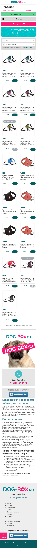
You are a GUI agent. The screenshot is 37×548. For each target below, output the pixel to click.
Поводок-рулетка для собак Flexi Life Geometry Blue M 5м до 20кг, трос (9, 74)
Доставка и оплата (13, 521)
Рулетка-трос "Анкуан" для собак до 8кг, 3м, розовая (27, 244)
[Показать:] (20, 40)
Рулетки (9, 516)
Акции (9, 503)
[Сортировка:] (20, 44)
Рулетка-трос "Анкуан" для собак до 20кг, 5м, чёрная (9, 244)
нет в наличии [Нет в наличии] (15, 149)
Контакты (28, 10)
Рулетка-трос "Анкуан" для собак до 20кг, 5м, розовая (27, 210)
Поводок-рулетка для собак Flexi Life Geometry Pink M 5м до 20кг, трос (9, 108)
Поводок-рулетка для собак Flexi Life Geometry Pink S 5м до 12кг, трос (27, 108)
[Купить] (15, 80)
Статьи (9, 523)
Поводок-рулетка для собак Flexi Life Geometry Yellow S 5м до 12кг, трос (27, 142)
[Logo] (18, 2)
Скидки (9, 505)
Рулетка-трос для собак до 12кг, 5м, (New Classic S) (9, 176)
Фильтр (3, 536)
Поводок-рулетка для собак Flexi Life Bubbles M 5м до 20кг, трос (9, 313)
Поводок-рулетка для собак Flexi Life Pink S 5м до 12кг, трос (27, 278)
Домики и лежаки (13, 512)
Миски (9, 510)
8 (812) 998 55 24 (18, 383)
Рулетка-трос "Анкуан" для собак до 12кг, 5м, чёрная (9, 210)
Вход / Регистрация (9, 10)
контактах (14, 475)
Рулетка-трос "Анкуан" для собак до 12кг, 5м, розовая (27, 176)
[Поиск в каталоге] (16, 14)
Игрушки (10, 514)
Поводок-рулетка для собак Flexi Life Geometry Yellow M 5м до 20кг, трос (9, 142)
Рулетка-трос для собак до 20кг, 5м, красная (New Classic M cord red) (9, 279)
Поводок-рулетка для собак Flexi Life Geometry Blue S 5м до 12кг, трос (27, 74)
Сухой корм (11, 507)
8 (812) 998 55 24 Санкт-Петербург (9, 6)
